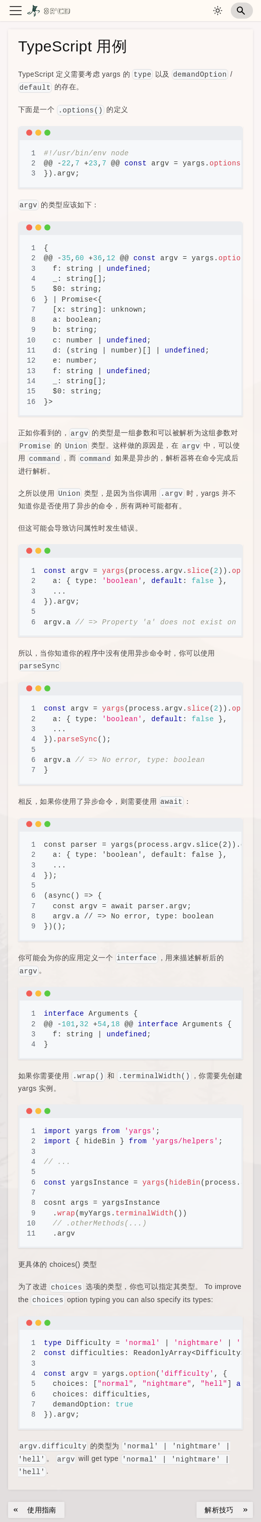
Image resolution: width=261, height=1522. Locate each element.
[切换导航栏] (15, 10)
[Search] (242, 11)
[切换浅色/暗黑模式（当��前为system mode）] (218, 11)
